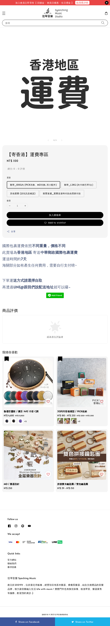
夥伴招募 (12, 567)
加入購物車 (55, 214)
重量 (9, 177)
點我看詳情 (82, 2)
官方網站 (12, 559)
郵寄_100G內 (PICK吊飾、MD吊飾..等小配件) (33, 184)
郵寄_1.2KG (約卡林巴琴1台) (78, 184)
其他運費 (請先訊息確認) (23, 193)
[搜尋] (103, 23)
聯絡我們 (12, 563)
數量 (9, 200)
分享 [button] (11, 231)
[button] (3, 13)
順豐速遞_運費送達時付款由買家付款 (62, 193)
